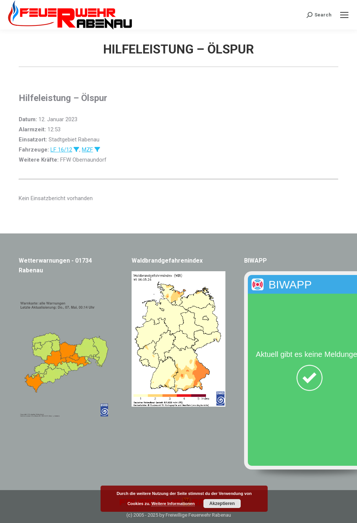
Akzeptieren (222, 503)
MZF (87, 149)
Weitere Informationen (173, 503)
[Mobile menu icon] (344, 15)
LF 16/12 (61, 149)
